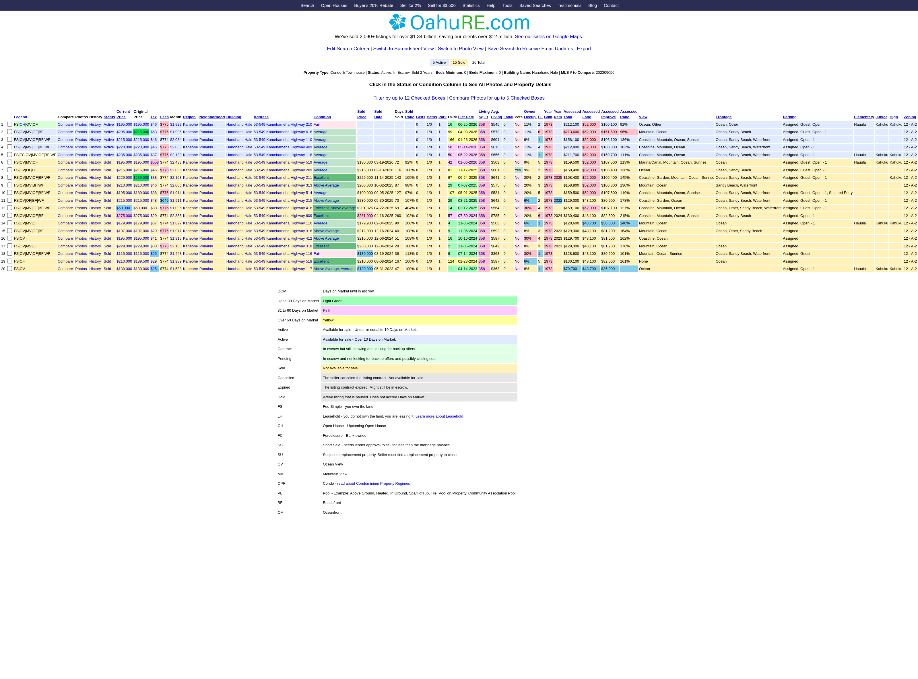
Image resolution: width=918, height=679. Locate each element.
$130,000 (124, 269)
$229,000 (124, 246)
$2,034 (176, 139)
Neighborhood (212, 117)
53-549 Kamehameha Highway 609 (283, 216)
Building (233, 117)
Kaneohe (190, 124)
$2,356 (176, 216)
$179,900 (124, 223)
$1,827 (176, 223)
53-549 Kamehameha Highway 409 (283, 147)
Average (320, 132)
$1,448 (176, 253)
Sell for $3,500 (442, 5)
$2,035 (176, 170)
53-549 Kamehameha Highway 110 (283, 139)
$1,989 (176, 261)
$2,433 (176, 162)
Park (442, 117)
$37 (153, 155)
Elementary (864, 117)
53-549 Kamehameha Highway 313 (283, 185)
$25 (153, 253)
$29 (153, 216)
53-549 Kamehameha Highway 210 (283, 124)
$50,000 (123, 208)
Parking (790, 117)
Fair (317, 124)
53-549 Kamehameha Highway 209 (283, 170)
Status (109, 117)
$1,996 (176, 132)
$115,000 (124, 253)
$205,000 (124, 132)
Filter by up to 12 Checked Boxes (409, 98)
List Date (466, 117)
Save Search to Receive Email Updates (530, 48)
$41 (153, 238)
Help (491, 5)
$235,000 (124, 155)
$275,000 (124, 216)
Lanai (508, 117)
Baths (432, 117)
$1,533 (176, 269)
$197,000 (124, 231)
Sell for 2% (410, 5)
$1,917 (176, 231)
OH (23, 124)
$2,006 (176, 185)
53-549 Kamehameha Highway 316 (283, 231)
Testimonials (570, 5)
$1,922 (176, 124)
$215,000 (141, 132)
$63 (153, 132)
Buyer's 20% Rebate (373, 5)
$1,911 (176, 200)
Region (189, 117)
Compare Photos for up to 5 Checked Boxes (497, 98)
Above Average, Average (334, 269)
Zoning (910, 117)
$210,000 (124, 185)
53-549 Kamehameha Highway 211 (283, 177)
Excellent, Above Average (335, 208)
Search (307, 5)
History (95, 124)
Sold (107, 162)
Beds (420, 117)
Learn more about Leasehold (439, 416)
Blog (592, 5)
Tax (153, 117)
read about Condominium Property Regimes (373, 483)
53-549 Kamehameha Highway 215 (283, 200)
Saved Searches (535, 5)
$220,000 (124, 147)
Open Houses (334, 5)
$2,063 (176, 147)
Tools (507, 5)
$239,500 (141, 177)
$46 (153, 124)
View (643, 117)
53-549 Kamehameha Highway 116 (283, 253)
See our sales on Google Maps (548, 36)
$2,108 (176, 177)
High (894, 117)
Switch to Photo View (461, 48)
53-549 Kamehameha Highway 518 (283, 261)
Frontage (724, 117)
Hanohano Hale (239, 124)
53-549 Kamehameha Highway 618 (283, 132)
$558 (154, 162)
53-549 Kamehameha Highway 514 (283, 193)
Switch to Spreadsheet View (403, 48)
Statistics (471, 5)
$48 (153, 200)
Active (109, 124)
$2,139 (176, 155)
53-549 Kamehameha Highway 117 (283, 269)
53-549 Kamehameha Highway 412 (283, 238)
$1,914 (176, 193)
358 (482, 124)
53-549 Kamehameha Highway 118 (283, 155)
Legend (20, 117)
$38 (153, 177)
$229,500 (124, 177)
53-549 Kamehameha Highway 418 (283, 208)
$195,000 (124, 124)
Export (584, 48)
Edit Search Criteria (348, 48)
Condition (322, 117)
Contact (611, 5)
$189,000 (141, 193)
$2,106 (176, 246)
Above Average (326, 185)
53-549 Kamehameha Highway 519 (283, 162)
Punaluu (206, 124)
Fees (164, 117)
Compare (65, 124)
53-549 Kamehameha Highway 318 (283, 246)
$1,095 (176, 208)
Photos (81, 124)
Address (261, 117)
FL (540, 117)
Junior (881, 117)
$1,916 (176, 238)
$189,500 (141, 261)
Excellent (321, 177)
